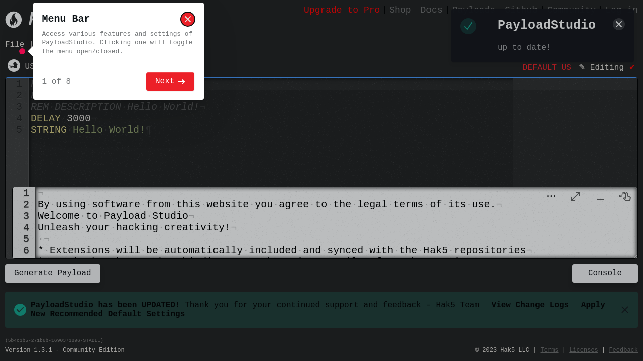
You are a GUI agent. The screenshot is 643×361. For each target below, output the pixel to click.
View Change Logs (530, 310)
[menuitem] (576, 199)
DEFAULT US (547, 70)
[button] (551, 199)
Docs (432, 10)
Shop (400, 10)
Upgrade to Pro (342, 10)
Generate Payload (52, 275)
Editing (607, 70)
